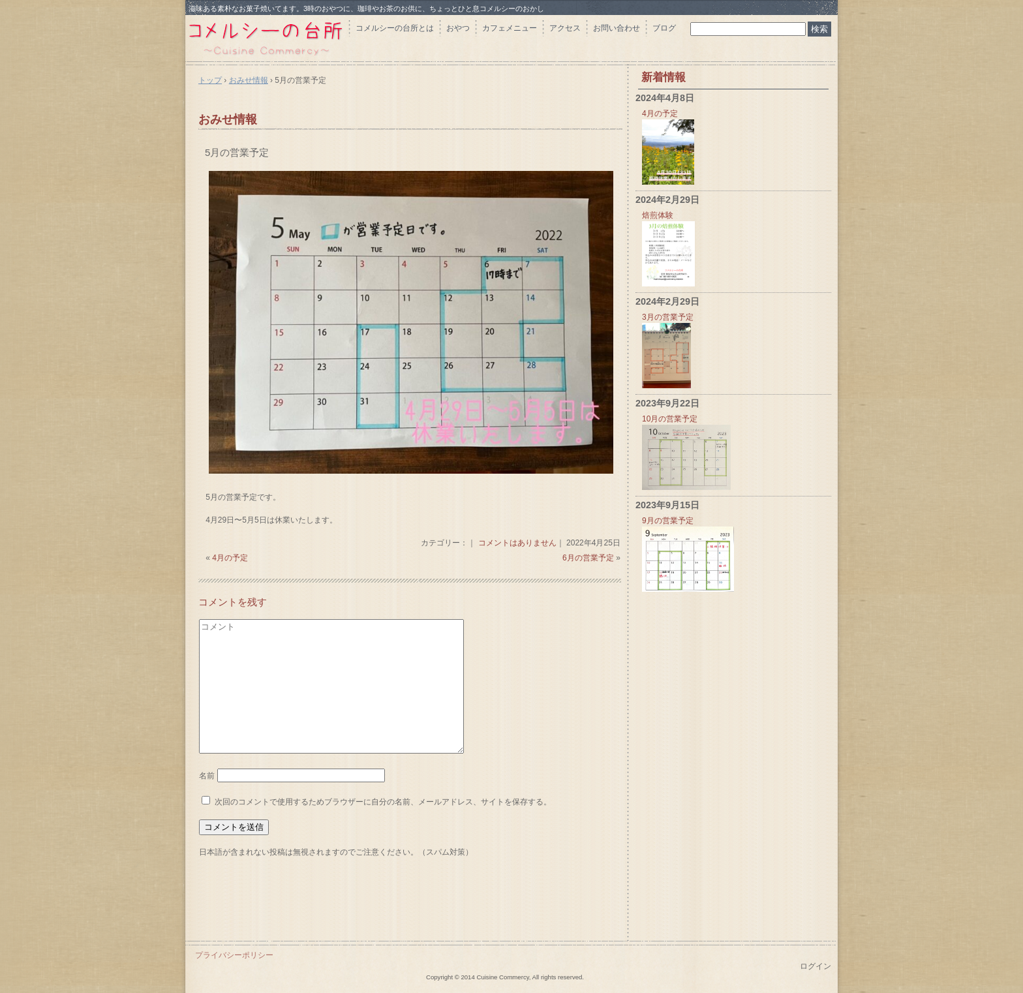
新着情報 (663, 77)
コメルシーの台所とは (395, 28)
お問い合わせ (616, 28)
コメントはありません (517, 542)
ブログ (664, 28)
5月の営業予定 (237, 152)
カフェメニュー (509, 28)
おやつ (458, 28)
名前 (207, 775)
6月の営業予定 (588, 557)
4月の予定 (230, 557)
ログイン (815, 966)
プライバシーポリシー (234, 955)
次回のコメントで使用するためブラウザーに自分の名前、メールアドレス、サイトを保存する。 (383, 801)
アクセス (565, 28)
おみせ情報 (227, 119)
